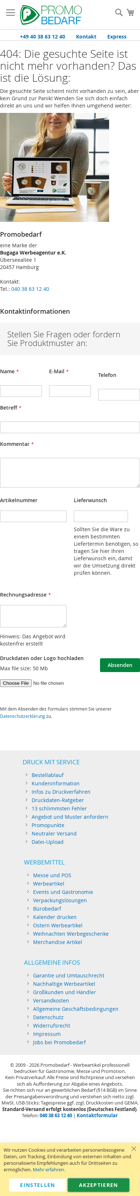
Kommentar (14, 443)
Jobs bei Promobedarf (59, 1042)
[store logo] (51, 15)
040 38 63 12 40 (30, 288)
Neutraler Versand (54, 833)
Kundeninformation (56, 783)
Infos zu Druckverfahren (61, 791)
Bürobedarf (47, 908)
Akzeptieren (98, 1184)
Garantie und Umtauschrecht (68, 975)
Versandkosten (51, 1000)
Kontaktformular (97, 1115)
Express (117, 36)
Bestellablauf (48, 775)
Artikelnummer (18, 500)
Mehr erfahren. (49, 1170)
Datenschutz (48, 1017)
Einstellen (37, 1184)
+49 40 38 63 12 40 (42, 36)
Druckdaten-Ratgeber (58, 800)
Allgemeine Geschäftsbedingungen (76, 1008)
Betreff (8, 407)
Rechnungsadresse (23, 594)
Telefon (107, 374)
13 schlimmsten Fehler (59, 808)
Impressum (47, 1033)
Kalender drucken (55, 917)
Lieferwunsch (90, 500)
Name (7, 371)
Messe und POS (52, 875)
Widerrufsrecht (51, 1025)
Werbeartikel (48, 883)
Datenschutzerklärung (22, 716)
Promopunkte (48, 825)
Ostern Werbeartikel (58, 925)
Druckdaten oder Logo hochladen (42, 658)
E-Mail (56, 371)
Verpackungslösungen (60, 900)
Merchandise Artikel (57, 942)
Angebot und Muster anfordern (70, 816)
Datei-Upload (48, 841)
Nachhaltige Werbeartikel (64, 983)
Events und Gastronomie (63, 891)
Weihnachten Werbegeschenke (71, 933)
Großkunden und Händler (64, 992)
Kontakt (86, 36)
